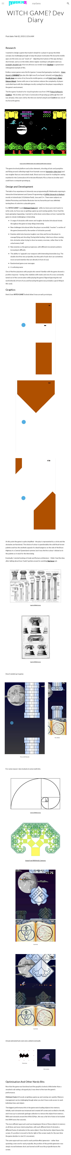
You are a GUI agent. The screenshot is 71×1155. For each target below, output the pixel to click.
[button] (3, 3)
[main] (35, 16)
